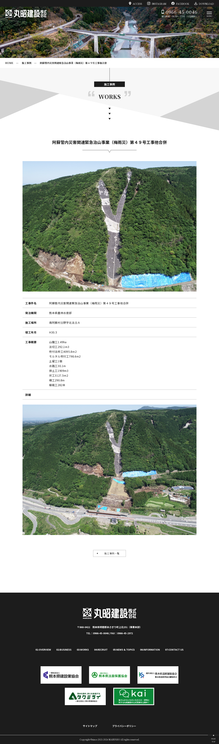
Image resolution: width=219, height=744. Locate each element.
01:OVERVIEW (43, 649)
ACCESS (135, 3)
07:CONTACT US (174, 649)
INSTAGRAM (156, 3)
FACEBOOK (180, 3)
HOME (9, 62)
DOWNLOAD (204, 3)
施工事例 (26, 62)
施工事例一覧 (111, 553)
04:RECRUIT (101, 649)
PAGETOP (213, 740)
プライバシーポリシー (124, 726)
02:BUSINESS (63, 649)
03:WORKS (83, 649)
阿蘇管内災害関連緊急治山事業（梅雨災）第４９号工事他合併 (73, 62)
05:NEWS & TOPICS (124, 649)
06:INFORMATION (150, 649)
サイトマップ (90, 726)
